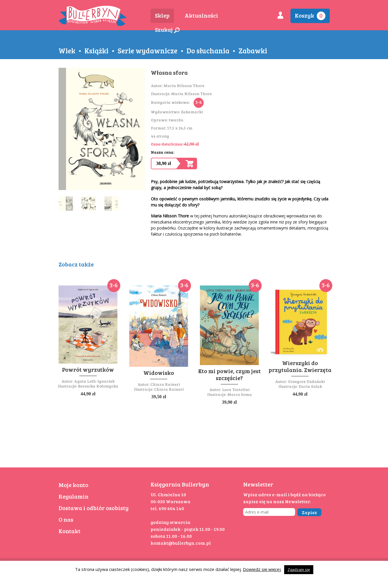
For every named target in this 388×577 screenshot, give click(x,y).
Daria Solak (310, 386)
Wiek (67, 50)
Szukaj (167, 29)
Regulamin (74, 496)
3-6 (198, 102)
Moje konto (73, 485)
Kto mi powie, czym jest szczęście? (229, 374)
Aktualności (201, 15)
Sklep (162, 15)
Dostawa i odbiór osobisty (94, 508)
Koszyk (310, 15)
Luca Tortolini (236, 389)
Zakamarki (192, 111)
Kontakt (69, 531)
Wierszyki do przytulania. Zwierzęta (300, 366)
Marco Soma (239, 394)
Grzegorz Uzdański (306, 381)
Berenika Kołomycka (98, 386)
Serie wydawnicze (147, 50)
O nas (66, 519)
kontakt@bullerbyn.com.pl (181, 543)
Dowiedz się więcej (262, 569)
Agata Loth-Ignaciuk (94, 381)
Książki (96, 50)
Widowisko (158, 373)
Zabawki (253, 50)
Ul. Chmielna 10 (168, 494)
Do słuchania (208, 50)
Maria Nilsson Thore (184, 85)
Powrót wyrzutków (88, 369)
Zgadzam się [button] (299, 569)
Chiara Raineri (165, 384)
